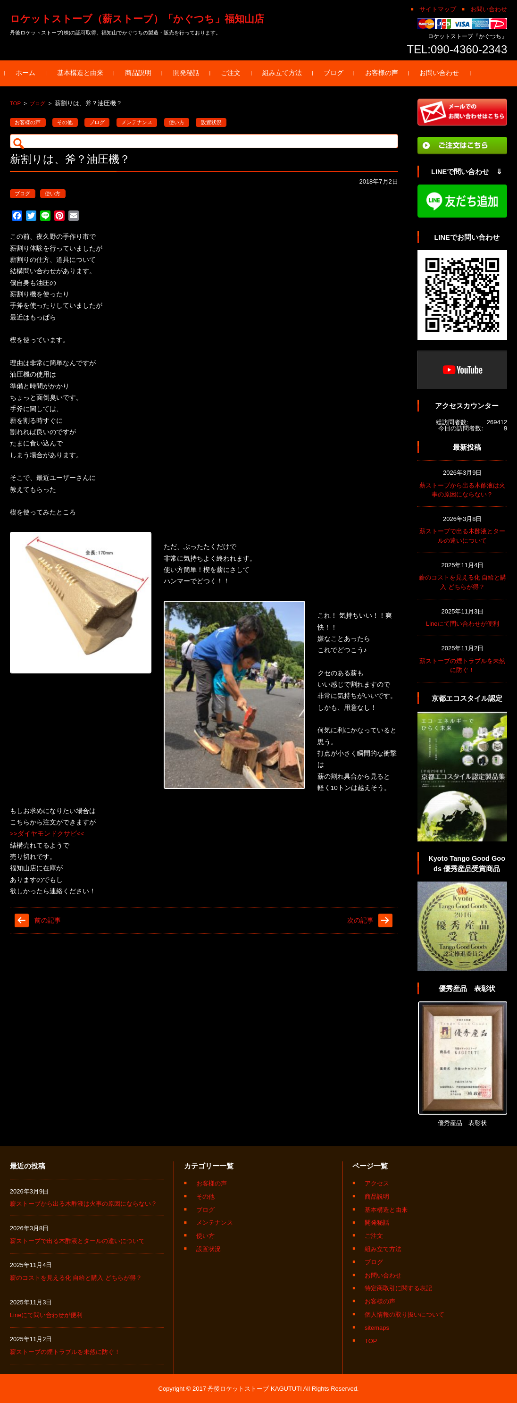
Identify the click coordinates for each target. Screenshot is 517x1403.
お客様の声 (386, 72)
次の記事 (360, 920)
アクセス (377, 1183)
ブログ (338, 72)
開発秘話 (191, 72)
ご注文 (236, 72)
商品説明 (143, 72)
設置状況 (211, 122)
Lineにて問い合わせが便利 (462, 623)
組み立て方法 (287, 72)
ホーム (31, 72)
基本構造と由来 (85, 72)
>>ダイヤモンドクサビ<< (47, 833)
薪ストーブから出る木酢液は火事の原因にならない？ (83, 1203)
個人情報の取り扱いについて (404, 1314)
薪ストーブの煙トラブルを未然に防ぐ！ (65, 1351)
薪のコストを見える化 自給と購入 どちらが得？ (76, 1277)
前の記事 (47, 920)
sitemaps (377, 1327)
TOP (15, 103)
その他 (65, 122)
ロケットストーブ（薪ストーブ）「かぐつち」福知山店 (137, 18)
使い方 (176, 122)
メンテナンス (136, 122)
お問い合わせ (444, 72)
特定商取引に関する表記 (398, 1288)
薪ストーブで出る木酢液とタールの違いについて (77, 1240)
